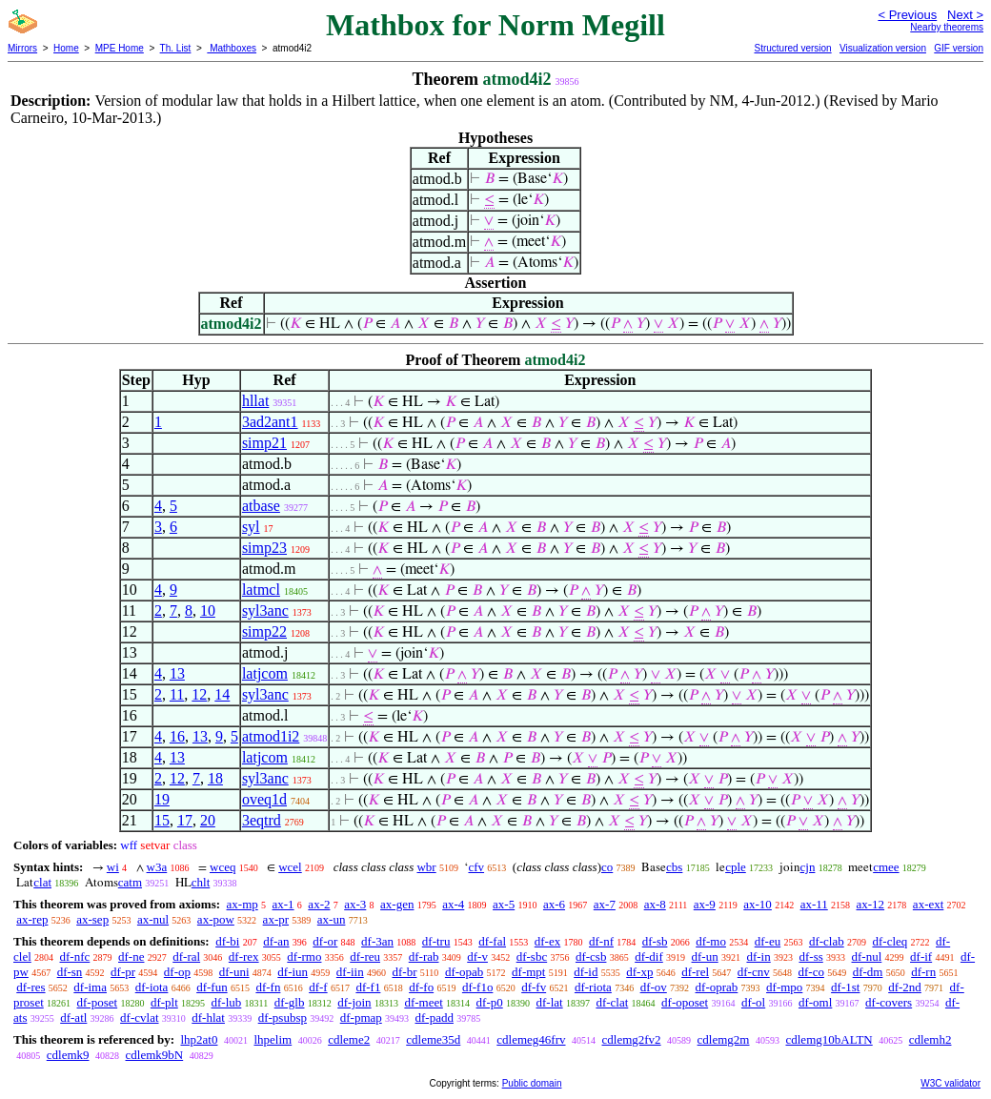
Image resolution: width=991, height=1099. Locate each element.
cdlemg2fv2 (631, 1039)
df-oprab (717, 987)
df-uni (234, 972)
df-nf (601, 941)
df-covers (888, 1002)
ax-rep (32, 919)
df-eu (767, 941)
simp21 (264, 443)
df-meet (423, 1002)
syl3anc (265, 610)
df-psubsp (282, 1017)
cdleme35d (433, 1039)
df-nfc (75, 956)
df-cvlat (139, 1017)
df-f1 (367, 987)
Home (66, 48)
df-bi (227, 941)
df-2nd (904, 987)
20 (207, 820)
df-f (318, 987)
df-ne (131, 956)
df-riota (593, 987)
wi (113, 867)
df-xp (639, 972)
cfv (476, 867)
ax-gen (397, 904)
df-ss (810, 956)
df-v (477, 956)
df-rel (695, 972)
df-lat (549, 1002)
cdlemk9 (68, 1055)
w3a (157, 867)
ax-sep (92, 919)
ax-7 (605, 904)
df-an (276, 941)
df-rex (244, 956)
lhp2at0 (198, 1039)
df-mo (711, 941)
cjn (808, 867)
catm (130, 882)
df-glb (289, 1002)
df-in (758, 956)
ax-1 (283, 904)
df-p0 (489, 1002)
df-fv (533, 987)
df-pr (123, 972)
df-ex (547, 941)
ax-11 (814, 904)
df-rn (923, 972)
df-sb (655, 941)
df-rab (424, 956)
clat (42, 882)
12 (199, 694)
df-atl (73, 1017)
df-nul (867, 956)
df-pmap (361, 1017)
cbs (674, 867)
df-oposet (684, 1002)
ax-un (331, 919)
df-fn (267, 987)
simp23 (264, 547)
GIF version (958, 48)
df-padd (434, 1017)
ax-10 (757, 904)
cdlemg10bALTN (828, 1039)
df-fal (492, 941)
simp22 (264, 631)
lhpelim (272, 1039)
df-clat (612, 1002)
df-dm (868, 972)
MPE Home (119, 48)
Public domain (532, 1083)
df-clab (826, 941)
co (607, 867)
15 (162, 820)
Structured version (792, 48)
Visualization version (882, 48)
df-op (177, 972)
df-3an (377, 941)
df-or (325, 941)
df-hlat (208, 1017)
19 (162, 799)
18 (215, 778)
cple (735, 867)
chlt (201, 882)
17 (184, 820)
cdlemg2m (724, 1039)
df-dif (649, 956)
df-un (705, 956)
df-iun (292, 972)
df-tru (436, 941)
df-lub (227, 1002)
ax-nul (153, 919)
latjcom (265, 673)
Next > (965, 15)
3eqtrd (261, 820)
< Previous (907, 15)
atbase (261, 506)
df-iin (350, 972)
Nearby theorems (946, 27)
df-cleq (889, 941)
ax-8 (655, 904)
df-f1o (478, 987)
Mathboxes (231, 48)
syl (251, 527)
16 (177, 736)
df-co (810, 972)
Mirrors (22, 48)
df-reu (365, 956)
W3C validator (950, 1083)
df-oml (815, 1002)
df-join (354, 1002)
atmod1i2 (270, 736)
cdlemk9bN (155, 1055)
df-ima (90, 987)
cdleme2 (349, 1039)
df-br (404, 972)
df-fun (212, 987)
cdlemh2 (930, 1039)
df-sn (70, 972)
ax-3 (355, 904)
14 (222, 694)
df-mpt (528, 972)
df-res (30, 987)
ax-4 (453, 904)
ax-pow (215, 919)
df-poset (97, 1002)
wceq (222, 867)
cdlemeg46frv (530, 1039)
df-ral (186, 956)
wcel (290, 867)
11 (177, 694)
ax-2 (319, 904)
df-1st (845, 987)
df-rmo (304, 956)
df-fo (421, 987)
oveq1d (264, 799)
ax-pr (276, 919)
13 (177, 673)
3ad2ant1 (270, 422)
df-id (585, 972)
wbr (425, 867)
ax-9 (705, 904)
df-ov (653, 987)
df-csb (591, 956)
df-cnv (754, 972)
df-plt (164, 1002)
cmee (886, 867)
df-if (921, 956)
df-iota (152, 987)
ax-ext (928, 904)
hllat (255, 401)
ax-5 (504, 904)
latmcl (261, 589)
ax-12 (871, 904)
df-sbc (532, 956)
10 (207, 610)
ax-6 (554, 904)
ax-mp (242, 904)
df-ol (753, 1002)
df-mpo (784, 987)
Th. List (176, 48)
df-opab (464, 972)
